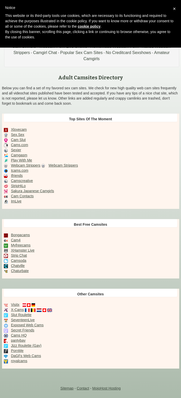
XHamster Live (23, 250)
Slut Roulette (21, 315)
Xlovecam (19, 129)
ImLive (16, 201)
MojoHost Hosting (106, 388)
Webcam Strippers (26, 165)
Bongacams (20, 235)
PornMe (17, 351)
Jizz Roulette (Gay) (26, 345)
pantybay (18, 340)
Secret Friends (22, 330)
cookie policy (89, 26)
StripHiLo (18, 186)
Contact (83, 388)
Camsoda (18, 261)
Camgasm (19, 155)
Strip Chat (19, 255)
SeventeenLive (23, 320)
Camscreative (22, 181)
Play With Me (21, 160)
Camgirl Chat (45, 52)
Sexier (16, 150)
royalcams (19, 361)
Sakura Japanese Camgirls (32, 191)
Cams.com (19, 145)
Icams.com (19, 170)
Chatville (18, 266)
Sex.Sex (17, 135)
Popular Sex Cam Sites (81, 52)
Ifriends (17, 176)
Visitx (15, 305)
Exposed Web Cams (27, 325)
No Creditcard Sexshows (128, 52)
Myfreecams (21, 245)
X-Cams (17, 310)
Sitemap (66, 388)
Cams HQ (19, 335)
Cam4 (16, 240)
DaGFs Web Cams (26, 356)
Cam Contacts (22, 196)
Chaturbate (20, 271)
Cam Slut (18, 140)
